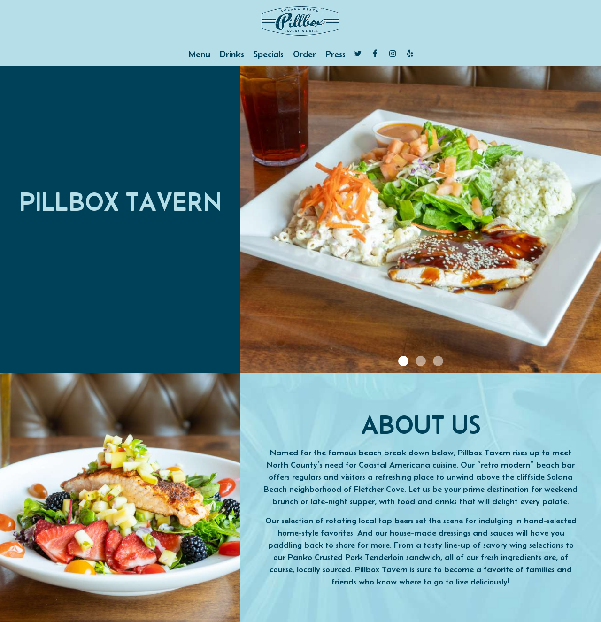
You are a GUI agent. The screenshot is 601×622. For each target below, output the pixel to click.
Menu (199, 54)
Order (304, 54)
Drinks (232, 54)
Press (335, 54)
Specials (269, 54)
